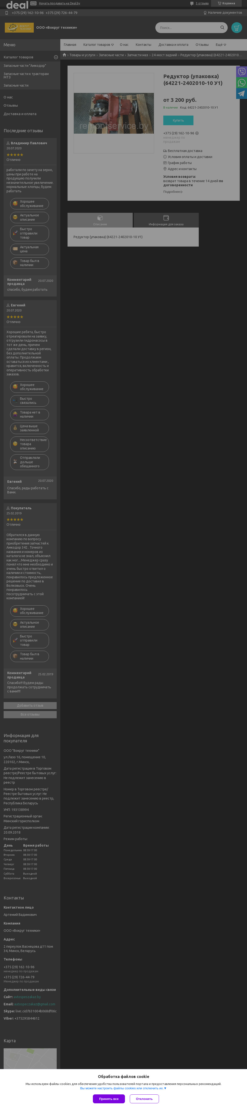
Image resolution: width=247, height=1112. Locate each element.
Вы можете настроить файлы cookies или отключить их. (122, 1088)
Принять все (109, 1099)
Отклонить (144, 1099)
